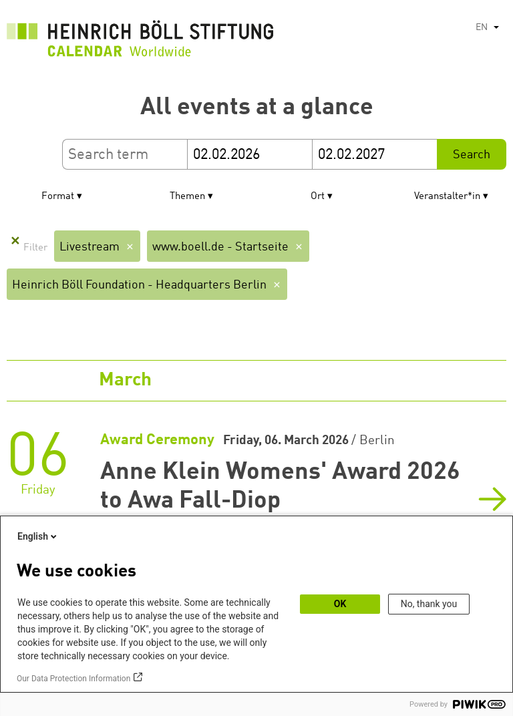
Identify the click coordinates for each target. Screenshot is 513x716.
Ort (318, 197)
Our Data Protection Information (73, 678)
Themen (187, 197)
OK (340, 603)
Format (57, 197)
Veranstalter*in (447, 197)
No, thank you (429, 603)
